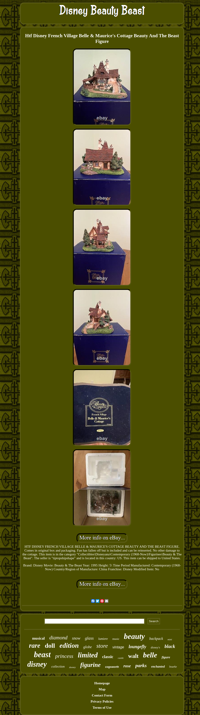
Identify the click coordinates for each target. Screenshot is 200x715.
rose (127, 666)
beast (42, 654)
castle (121, 658)
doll (50, 645)
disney (37, 664)
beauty (134, 636)
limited (88, 655)
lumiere (103, 638)
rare (34, 645)
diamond (58, 637)
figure (166, 657)
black (169, 646)
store (102, 646)
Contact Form (102, 695)
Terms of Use (102, 707)
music (115, 638)
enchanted (158, 666)
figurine (90, 664)
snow (76, 638)
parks (141, 665)
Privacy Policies (101, 701)
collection (58, 666)
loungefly (137, 646)
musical (38, 638)
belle (150, 655)
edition (69, 645)
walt (133, 656)
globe (87, 647)
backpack (156, 638)
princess (64, 656)
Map (102, 689)
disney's (155, 647)
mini (170, 639)
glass (89, 638)
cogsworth (112, 666)
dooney (72, 667)
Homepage (102, 683)
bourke (173, 666)
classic (107, 656)
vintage (118, 647)
